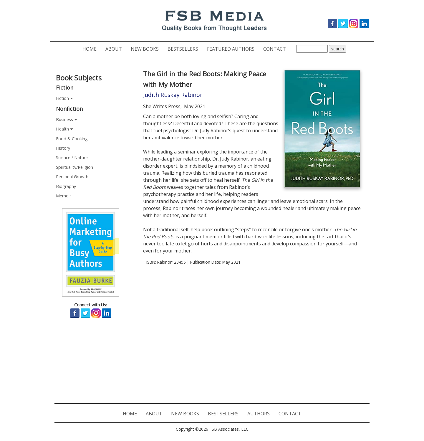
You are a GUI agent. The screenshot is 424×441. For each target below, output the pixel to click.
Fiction (62, 98)
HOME (91, 48)
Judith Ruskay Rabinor (172, 95)
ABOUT (115, 48)
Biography (66, 186)
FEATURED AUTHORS (233, 48)
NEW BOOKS (147, 48)
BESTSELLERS (185, 48)
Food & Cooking (72, 138)
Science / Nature (72, 157)
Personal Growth (72, 176)
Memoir (63, 196)
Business (64, 119)
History (63, 148)
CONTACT (276, 48)
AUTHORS (260, 413)
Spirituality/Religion (74, 167)
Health (62, 129)
